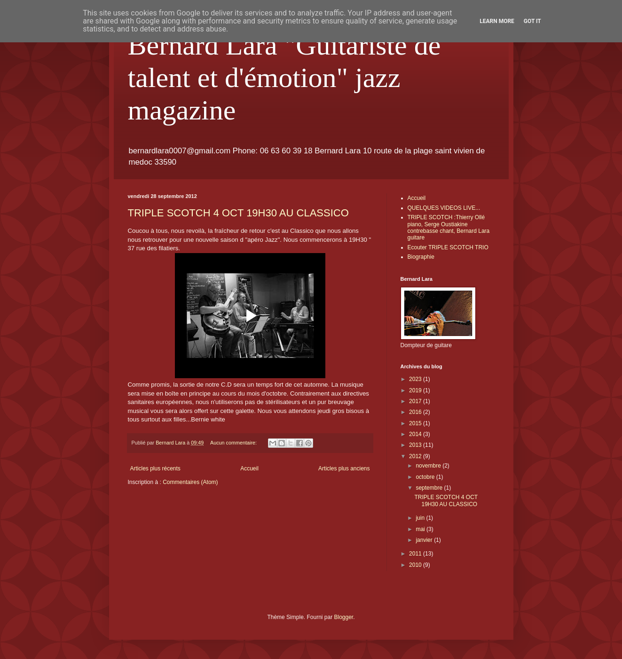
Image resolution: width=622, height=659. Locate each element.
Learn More (497, 21)
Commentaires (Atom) (190, 482)
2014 (416, 434)
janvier (425, 540)
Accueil (249, 468)
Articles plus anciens (344, 468)
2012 (416, 456)
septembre (430, 487)
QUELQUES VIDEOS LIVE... (444, 208)
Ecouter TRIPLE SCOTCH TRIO (448, 247)
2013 (416, 445)
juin (421, 518)
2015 (416, 423)
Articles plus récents (155, 468)
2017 (416, 401)
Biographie (421, 257)
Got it (532, 21)
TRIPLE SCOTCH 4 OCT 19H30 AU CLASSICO (238, 213)
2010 (416, 565)
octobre (426, 477)
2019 (416, 390)
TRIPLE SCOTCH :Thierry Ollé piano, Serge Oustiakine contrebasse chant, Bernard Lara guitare (449, 227)
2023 (416, 379)
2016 (416, 412)
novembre (429, 465)
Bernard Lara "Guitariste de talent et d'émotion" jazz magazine (284, 78)
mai (421, 529)
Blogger (344, 617)
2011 (416, 553)
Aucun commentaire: (234, 442)
